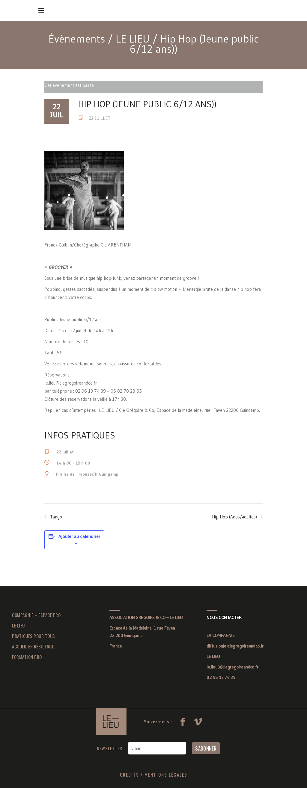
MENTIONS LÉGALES (166, 774)
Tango (56, 517)
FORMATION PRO (27, 657)
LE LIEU (133, 39)
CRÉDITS (129, 774)
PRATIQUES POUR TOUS (33, 636)
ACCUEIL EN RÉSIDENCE (33, 646)
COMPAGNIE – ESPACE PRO (36, 615)
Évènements (77, 39)
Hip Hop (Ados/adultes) (234, 517)
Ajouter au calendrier (79, 536)
